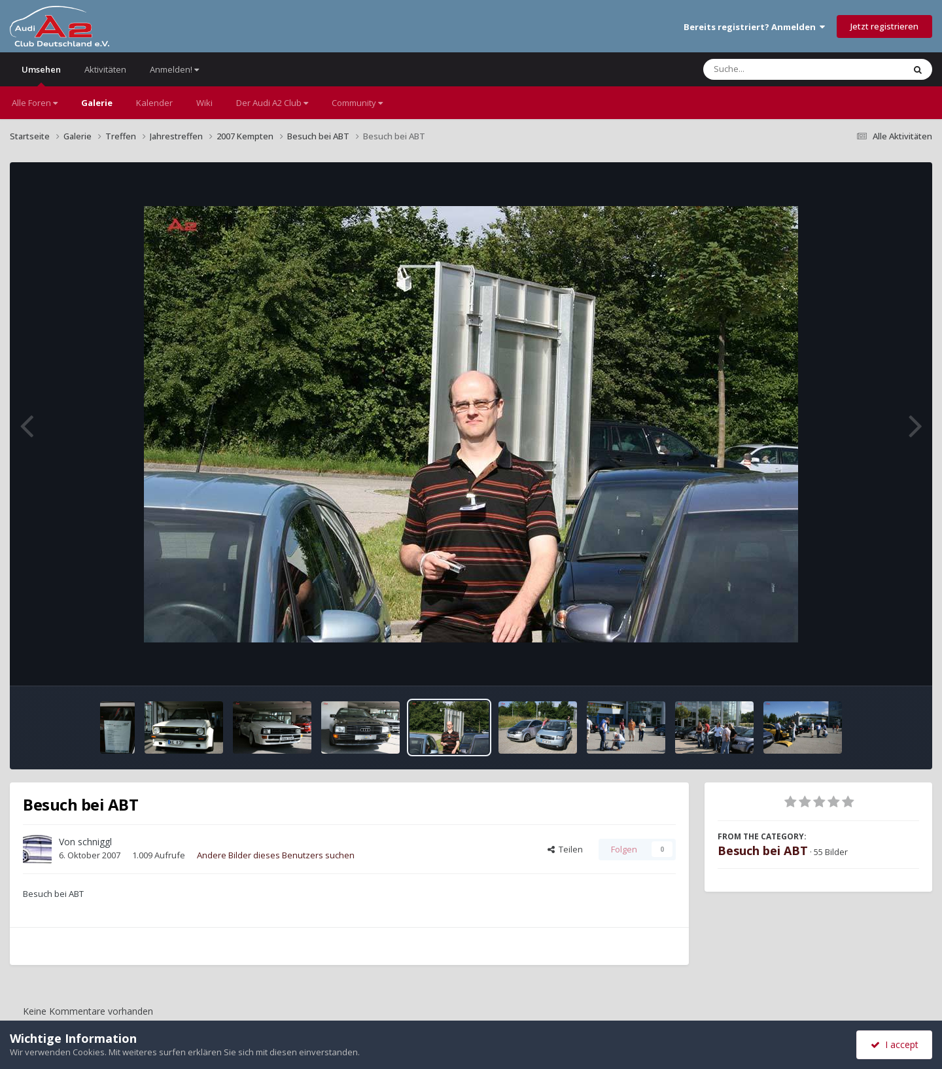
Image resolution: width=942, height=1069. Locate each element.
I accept (894, 1044)
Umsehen (41, 74)
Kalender (154, 103)
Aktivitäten (105, 69)
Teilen (565, 849)
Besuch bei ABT (763, 850)
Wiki (204, 103)
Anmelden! (174, 69)
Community (357, 103)
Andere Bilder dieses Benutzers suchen (276, 855)
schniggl (95, 841)
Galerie (97, 103)
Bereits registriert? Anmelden (754, 27)
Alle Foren (35, 103)
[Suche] (776, 69)
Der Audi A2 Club (272, 103)
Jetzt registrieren (884, 26)
